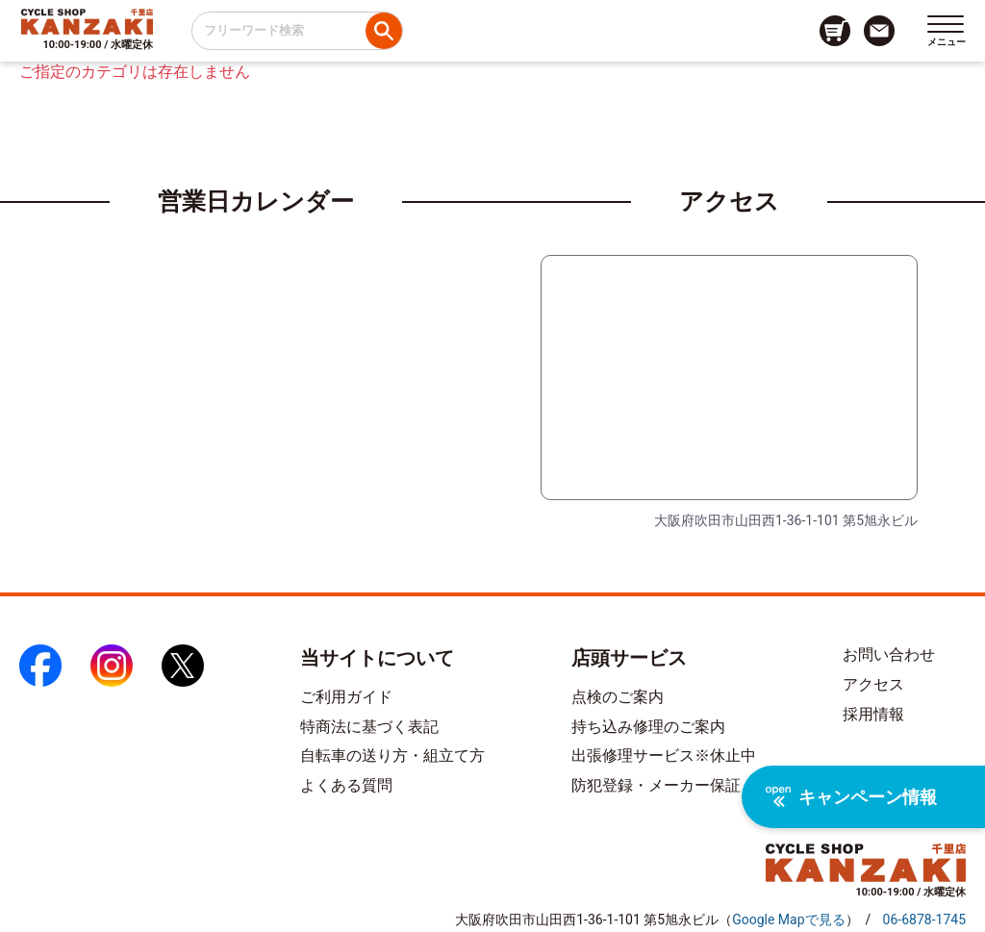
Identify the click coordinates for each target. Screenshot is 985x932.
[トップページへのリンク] (87, 21)
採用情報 (873, 714)
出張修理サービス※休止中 (663, 755)
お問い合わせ (889, 654)
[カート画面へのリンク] (835, 30)
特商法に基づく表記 (369, 727)
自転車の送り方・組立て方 (392, 755)
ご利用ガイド (346, 697)
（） (788, 919)
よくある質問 (346, 785)
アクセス (873, 684)
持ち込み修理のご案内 (648, 727)
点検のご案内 (617, 697)
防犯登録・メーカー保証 (656, 785)
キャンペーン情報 (851, 797)
